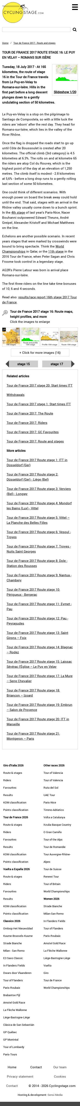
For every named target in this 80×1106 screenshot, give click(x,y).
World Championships (57, 891)
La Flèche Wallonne (15, 1010)
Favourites (9, 787)
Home (5, 42)
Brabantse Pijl (11, 995)
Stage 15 (23, 364)
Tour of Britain (52, 884)
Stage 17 (57, 364)
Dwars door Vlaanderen (17, 973)
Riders (7, 780)
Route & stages (12, 773)
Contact (12, 1086)
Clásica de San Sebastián (18, 1025)
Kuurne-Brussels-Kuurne (18, 936)
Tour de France (53, 980)
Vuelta (47, 965)
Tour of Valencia (53, 773)
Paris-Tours (10, 1054)
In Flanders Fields (14, 965)
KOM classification (14, 802)
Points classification (15, 810)
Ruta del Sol (51, 787)
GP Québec (10, 1032)
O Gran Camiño (53, 832)
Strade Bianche (12, 943)
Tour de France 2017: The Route (30, 413)
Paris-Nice (50, 802)
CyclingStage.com (25, 12)
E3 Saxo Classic (13, 958)
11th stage (56, 251)
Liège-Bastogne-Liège (16, 1017)
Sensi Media (55, 1095)
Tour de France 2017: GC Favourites (33, 432)
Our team (60, 1067)
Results (8, 795)
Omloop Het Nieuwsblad (18, 928)
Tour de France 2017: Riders (27, 422)
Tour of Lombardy (13, 1047)
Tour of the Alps (53, 839)
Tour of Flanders (13, 980)
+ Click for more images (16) (40, 352)
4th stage (18, 212)
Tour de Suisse (52, 869)
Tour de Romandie (54, 847)
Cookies (60, 1076)
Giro (46, 973)
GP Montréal (10, 1039)
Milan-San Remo (54, 913)
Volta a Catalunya (54, 817)
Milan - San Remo (14, 951)
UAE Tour (49, 795)
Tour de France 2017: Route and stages (35, 441)
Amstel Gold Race (14, 1002)
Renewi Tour (51, 876)
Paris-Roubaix (11, 988)
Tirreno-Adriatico (54, 810)
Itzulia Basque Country (57, 825)
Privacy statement (20, 1076)
